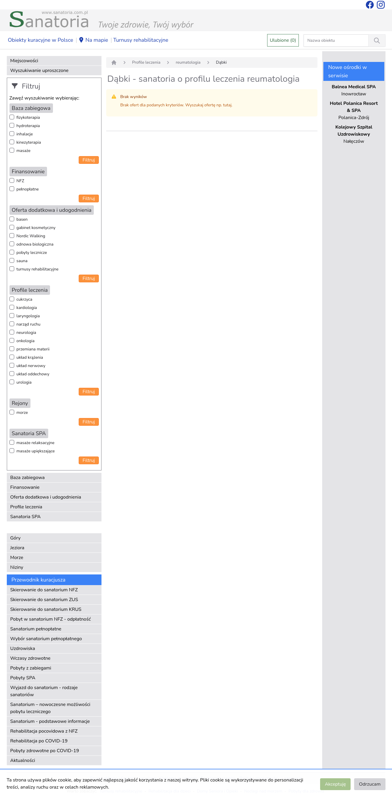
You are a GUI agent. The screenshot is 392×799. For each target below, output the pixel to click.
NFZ (20, 181)
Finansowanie (25, 487)
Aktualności (22, 760)
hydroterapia (28, 126)
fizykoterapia (28, 117)
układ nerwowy (31, 366)
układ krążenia (30, 357)
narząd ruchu (29, 324)
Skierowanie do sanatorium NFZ (44, 590)
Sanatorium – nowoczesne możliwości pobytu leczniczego (50, 708)
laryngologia (28, 316)
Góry (15, 538)
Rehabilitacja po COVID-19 (39, 741)
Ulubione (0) (283, 40)
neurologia (26, 332)
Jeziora (17, 548)
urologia (24, 382)
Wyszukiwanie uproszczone (39, 70)
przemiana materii (33, 349)
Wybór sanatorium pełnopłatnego (46, 638)
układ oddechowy (33, 374)
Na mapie (93, 40)
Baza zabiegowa (27, 477)
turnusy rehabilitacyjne (38, 269)
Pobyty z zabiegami (30, 668)
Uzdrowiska (22, 648)
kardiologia (27, 307)
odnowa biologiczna (35, 244)
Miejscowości (24, 60)
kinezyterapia (29, 142)
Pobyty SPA (23, 678)
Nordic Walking (31, 236)
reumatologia (188, 62)
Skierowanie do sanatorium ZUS (44, 599)
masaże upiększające (36, 451)
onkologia (26, 341)
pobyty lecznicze (32, 252)
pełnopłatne (28, 189)
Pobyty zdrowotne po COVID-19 (44, 750)
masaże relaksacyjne (35, 443)
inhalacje (25, 134)
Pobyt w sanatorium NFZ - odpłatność (50, 619)
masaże (23, 150)
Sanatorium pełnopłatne (36, 629)
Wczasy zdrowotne (30, 658)
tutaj (227, 105)
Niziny (16, 567)
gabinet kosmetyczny (36, 227)
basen (22, 219)
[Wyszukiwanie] (376, 40)
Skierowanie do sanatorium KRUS (46, 609)
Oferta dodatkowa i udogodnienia (45, 497)
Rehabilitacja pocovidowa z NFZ (44, 731)
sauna (22, 261)
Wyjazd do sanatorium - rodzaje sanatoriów (44, 691)
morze (22, 412)
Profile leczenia (26, 507)
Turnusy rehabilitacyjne (140, 40)
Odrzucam (369, 784)
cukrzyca (25, 299)
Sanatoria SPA (25, 516)
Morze (16, 557)
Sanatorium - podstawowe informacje (50, 721)
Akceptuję (335, 784)
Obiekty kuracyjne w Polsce (40, 40)
